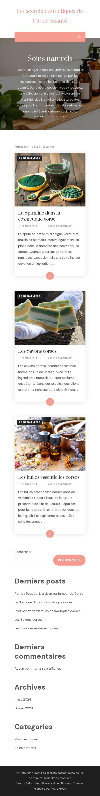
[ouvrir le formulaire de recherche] (79, 37)
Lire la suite (43, 275)
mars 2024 (23, 699)
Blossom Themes (72, 783)
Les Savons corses (37, 351)
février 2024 (24, 708)
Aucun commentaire (60, 226)
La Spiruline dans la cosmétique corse (39, 216)
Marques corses (27, 739)
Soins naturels (29, 157)
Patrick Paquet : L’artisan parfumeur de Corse (49, 593)
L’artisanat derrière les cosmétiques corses (47, 611)
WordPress (58, 789)
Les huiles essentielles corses (48, 477)
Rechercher (23, 552)
